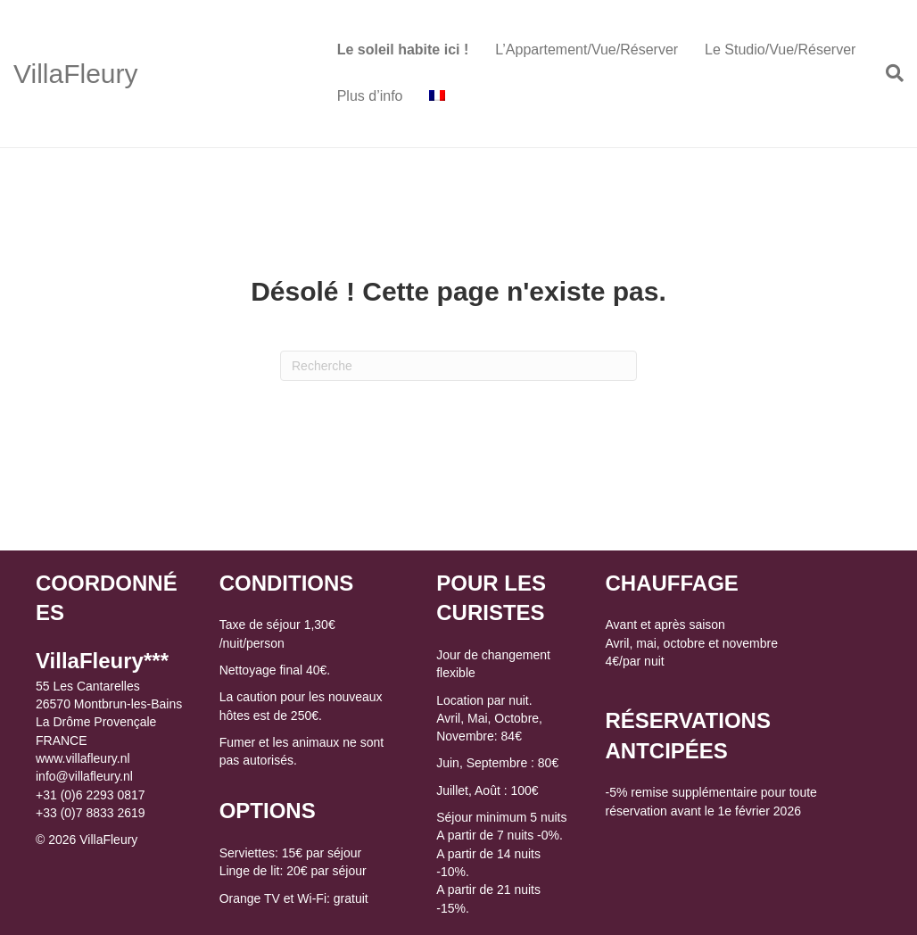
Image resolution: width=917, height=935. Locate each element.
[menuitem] (437, 96)
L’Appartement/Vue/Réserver (586, 49)
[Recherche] (888, 73)
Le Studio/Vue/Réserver (780, 49)
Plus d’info (370, 95)
